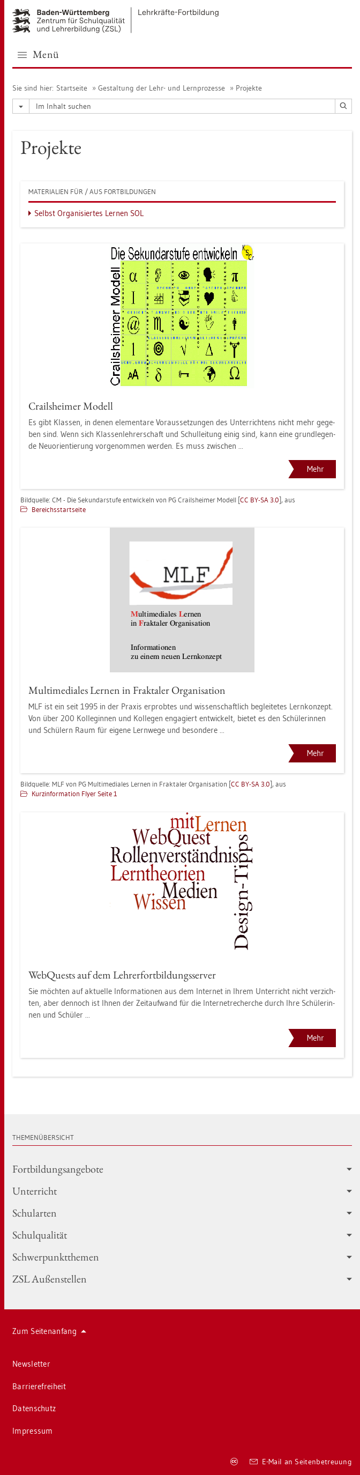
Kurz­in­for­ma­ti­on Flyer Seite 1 (74, 793)
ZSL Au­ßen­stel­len (182, 1278)
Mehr (315, 469)
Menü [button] (38, 54)
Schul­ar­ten (182, 1212)
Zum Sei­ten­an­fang (49, 1331)
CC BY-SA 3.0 (259, 499)
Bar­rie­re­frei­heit (39, 1386)
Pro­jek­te (249, 88)
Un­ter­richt (182, 1190)
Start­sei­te (71, 88)
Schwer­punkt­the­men (182, 1256)
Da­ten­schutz (34, 1408)
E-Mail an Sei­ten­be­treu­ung (301, 1461)
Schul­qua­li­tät (182, 1234)
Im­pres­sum (32, 1431)
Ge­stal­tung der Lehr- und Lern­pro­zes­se (161, 88)
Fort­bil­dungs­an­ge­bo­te (182, 1168)
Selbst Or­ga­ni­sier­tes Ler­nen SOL (89, 213)
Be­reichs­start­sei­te (59, 509)
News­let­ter (31, 1364)
